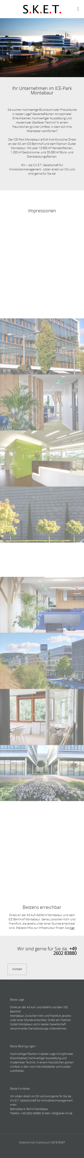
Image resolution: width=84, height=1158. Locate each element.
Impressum (43, 1142)
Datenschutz (27, 1142)
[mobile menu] (78, 9)
